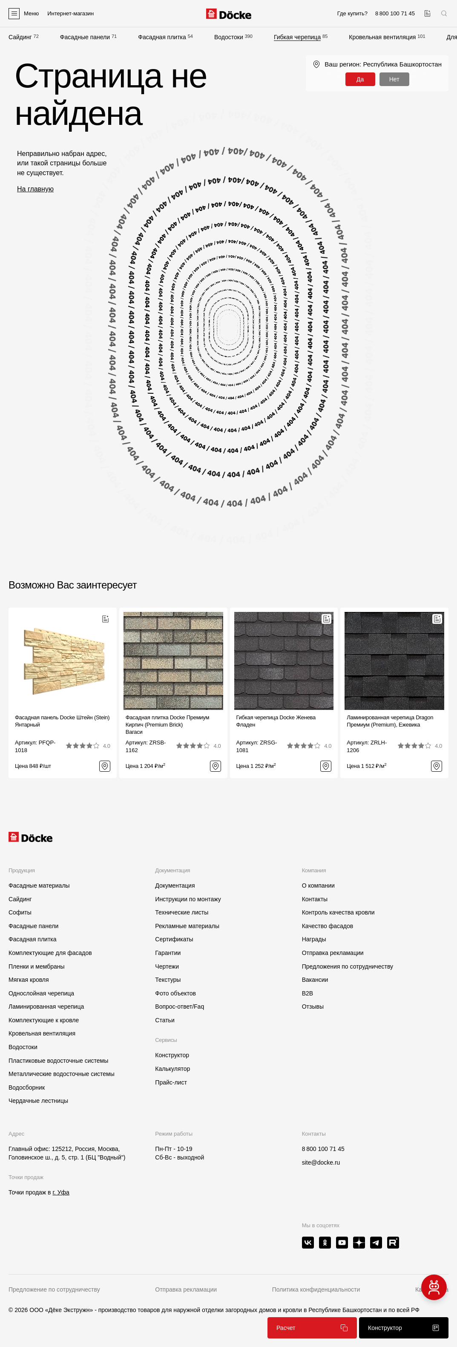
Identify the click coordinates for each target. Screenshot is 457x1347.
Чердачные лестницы (38, 1100)
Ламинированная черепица (46, 1006)
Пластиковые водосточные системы (58, 1060)
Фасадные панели (85, 37)
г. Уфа (60, 1192)
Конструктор (172, 1055)
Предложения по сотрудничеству (347, 966)
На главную (35, 189)
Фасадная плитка (162, 37)
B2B (307, 993)
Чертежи (167, 966)
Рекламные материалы (187, 926)
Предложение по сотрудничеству (54, 1289)
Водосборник (27, 1087)
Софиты (20, 912)
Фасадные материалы (39, 885)
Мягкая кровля (29, 979)
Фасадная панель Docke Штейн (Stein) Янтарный (62, 721)
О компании (318, 885)
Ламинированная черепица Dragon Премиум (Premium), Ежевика (390, 721)
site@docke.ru (321, 1162)
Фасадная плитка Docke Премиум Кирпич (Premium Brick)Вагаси (167, 724)
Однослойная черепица (41, 993)
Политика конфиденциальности (316, 1289)
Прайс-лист (171, 1082)
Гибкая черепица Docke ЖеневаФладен (276, 721)
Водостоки (228, 37)
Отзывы (313, 1006)
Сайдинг (20, 37)
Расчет (312, 1328)
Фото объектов (175, 993)
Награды (314, 939)
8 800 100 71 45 (323, 1148)
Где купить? (352, 13)
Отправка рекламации (333, 952)
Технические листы (181, 912)
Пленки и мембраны (37, 966)
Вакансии (315, 979)
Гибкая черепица (297, 37)
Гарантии (168, 952)
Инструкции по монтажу (188, 899)
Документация (175, 885)
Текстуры (168, 979)
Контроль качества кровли (338, 912)
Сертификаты (174, 939)
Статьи (164, 1020)
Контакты (315, 899)
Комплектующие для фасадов (50, 952)
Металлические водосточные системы (62, 1073)
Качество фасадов (328, 926)
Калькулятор (172, 1068)
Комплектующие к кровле (44, 1020)
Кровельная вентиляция (382, 37)
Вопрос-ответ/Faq (179, 1006)
